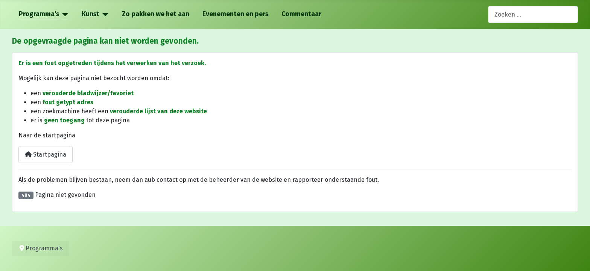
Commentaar (301, 14)
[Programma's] (63, 14)
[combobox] (533, 14)
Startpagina (45, 154)
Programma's (39, 14)
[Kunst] (104, 14)
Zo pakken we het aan (155, 14)
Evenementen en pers (235, 14)
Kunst (90, 14)
